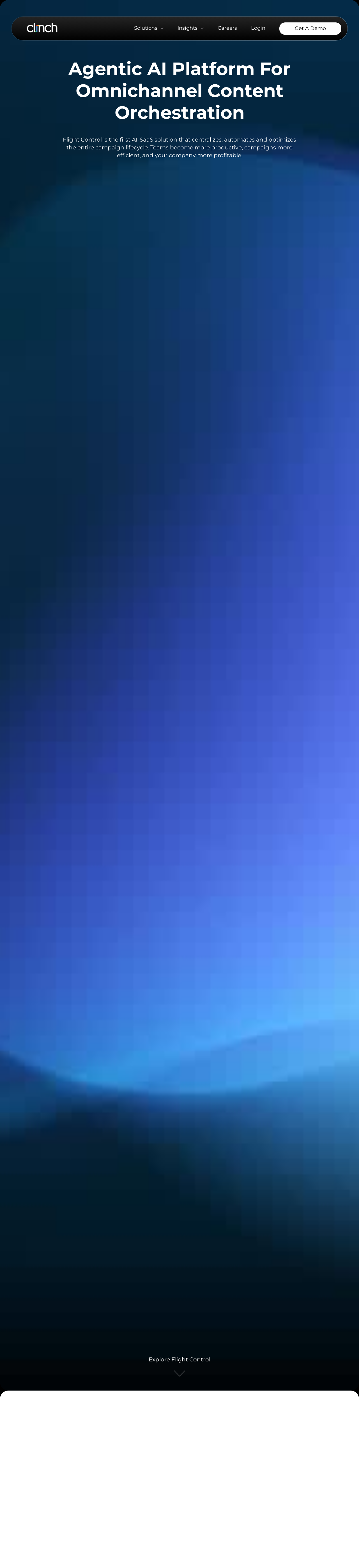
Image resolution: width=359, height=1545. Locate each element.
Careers (227, 28)
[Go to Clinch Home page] (42, 28)
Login (258, 28)
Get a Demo (310, 28)
